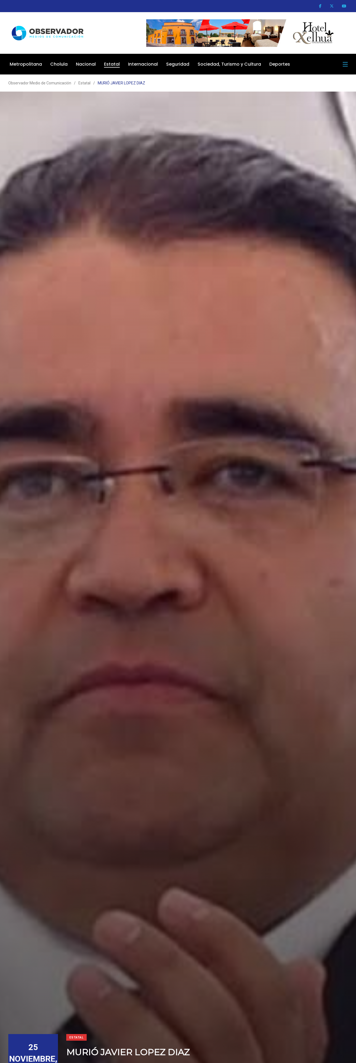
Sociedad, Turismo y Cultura (229, 64)
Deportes (279, 64)
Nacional (86, 64)
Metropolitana (26, 64)
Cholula (59, 64)
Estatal (112, 64)
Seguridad (177, 64)
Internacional (143, 64)
